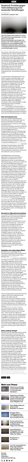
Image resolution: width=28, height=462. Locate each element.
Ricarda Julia (5, 13)
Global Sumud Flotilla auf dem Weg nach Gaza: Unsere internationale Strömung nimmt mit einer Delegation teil (18, 398)
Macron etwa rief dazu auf (14, 306)
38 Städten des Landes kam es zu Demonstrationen (13, 143)
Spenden (4, 455)
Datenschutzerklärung (8, 458)
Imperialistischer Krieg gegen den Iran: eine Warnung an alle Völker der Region (17, 431)
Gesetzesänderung (16, 124)
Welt (8, 377)
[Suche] (26, 2)
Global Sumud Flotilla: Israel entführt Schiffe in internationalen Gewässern (17, 389)
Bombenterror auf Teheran (14, 438)
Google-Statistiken (6, 198)
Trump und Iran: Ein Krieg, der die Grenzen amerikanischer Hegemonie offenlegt (17, 423)
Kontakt (3, 453)
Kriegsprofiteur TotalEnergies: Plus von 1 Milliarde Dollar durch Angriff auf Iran (17, 415)
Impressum (4, 456)
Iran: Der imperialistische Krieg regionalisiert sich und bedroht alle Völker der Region (18, 447)
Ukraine (4, 377)
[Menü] (2, 2)
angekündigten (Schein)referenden (9, 257)
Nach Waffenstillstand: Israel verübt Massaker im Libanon (17, 406)
